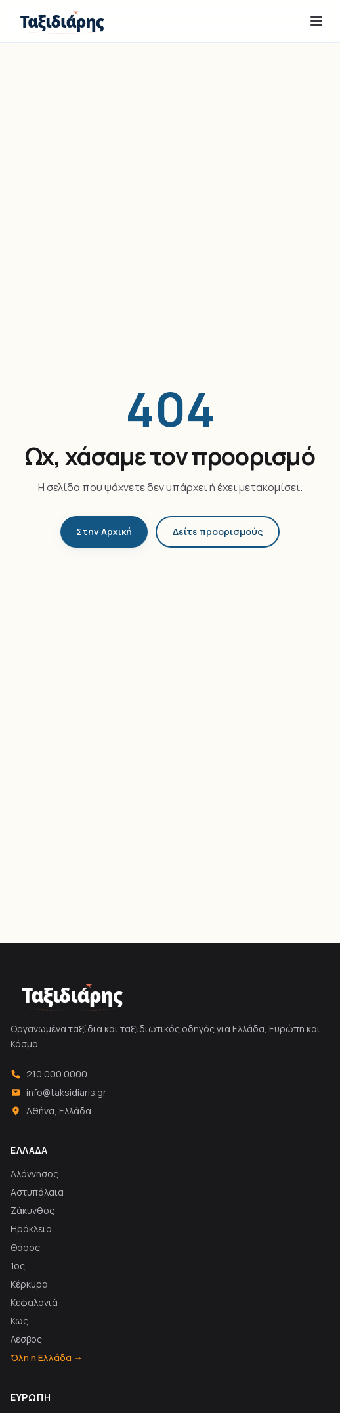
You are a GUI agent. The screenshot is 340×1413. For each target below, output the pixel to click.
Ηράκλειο (31, 1229)
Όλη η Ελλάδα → (47, 1357)
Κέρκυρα (29, 1284)
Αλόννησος (34, 1173)
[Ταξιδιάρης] (62, 21)
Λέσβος (26, 1339)
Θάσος (25, 1247)
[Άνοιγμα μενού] (316, 21)
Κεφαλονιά (34, 1302)
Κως (19, 1321)
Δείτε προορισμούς (218, 531)
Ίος (18, 1265)
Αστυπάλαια (37, 1192)
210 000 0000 (49, 1074)
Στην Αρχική (104, 531)
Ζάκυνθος (32, 1210)
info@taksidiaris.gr (58, 1092)
